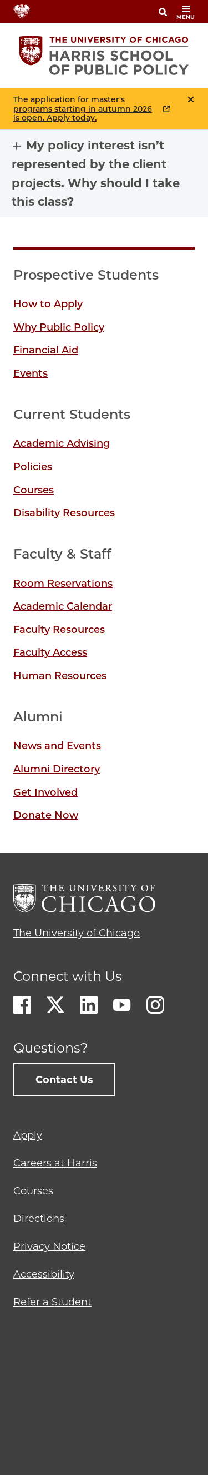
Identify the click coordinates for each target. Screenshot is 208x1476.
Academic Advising (61, 443)
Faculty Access (50, 652)
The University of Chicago (76, 933)
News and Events (57, 746)
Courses (33, 490)
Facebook (22, 1005)
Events (30, 373)
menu (185, 12)
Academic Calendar (62, 606)
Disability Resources (64, 513)
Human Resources (59, 676)
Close (191, 99)
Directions (38, 1219)
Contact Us (64, 1080)
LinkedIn (89, 1005)
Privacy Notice (49, 1246)
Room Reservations (63, 583)
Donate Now (45, 815)
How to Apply (48, 304)
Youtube (122, 1005)
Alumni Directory (56, 769)
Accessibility (43, 1274)
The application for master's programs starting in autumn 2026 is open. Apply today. (82, 109)
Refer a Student (52, 1302)
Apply (27, 1135)
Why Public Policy (58, 327)
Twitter (55, 1005)
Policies (32, 467)
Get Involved (45, 792)
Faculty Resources (59, 630)
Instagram (155, 1005)
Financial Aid (45, 350)
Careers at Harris (55, 1163)
